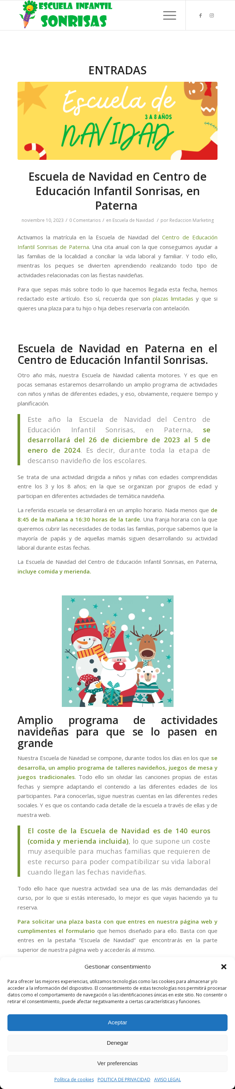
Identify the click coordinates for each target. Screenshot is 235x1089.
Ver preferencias (117, 1063)
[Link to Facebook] (200, 15)
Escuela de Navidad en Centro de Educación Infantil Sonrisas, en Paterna (117, 191)
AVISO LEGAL (167, 1079)
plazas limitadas (173, 298)
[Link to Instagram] (211, 15)
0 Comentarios (85, 220)
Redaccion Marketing (191, 220)
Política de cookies (74, 1079)
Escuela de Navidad (133, 220)
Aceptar (117, 1022)
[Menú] (166, 15)
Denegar (117, 1043)
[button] (224, 966)
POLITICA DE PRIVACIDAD (124, 1079)
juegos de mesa (191, 767)
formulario (80, 930)
